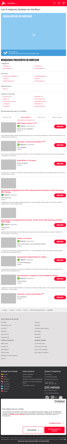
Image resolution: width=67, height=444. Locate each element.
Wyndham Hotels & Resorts (9, 355)
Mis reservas (48, 374)
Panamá (6, 381)
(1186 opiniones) (30, 126)
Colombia (6, 379)
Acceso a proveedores (41, 349)
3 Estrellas (6, 66)
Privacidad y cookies (29, 385)
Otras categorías (39, 68)
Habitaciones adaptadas (10, 76)
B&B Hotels (4, 343)
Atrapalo (4, 310)
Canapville (38, 337)
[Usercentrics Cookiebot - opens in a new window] (56, 401)
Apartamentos (7, 68)
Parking (5, 78)
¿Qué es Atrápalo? (28, 374)
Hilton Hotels (5, 352)
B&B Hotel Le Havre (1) (25, 123)
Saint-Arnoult (5, 334)
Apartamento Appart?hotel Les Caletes (31, 257)
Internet (37, 78)
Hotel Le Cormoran (24, 238)
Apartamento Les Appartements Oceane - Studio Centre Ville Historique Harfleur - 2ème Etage (32, 221)
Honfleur (3, 322)
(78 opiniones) (30, 241)
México (6, 391)
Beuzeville (37, 96)
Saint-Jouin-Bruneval (8, 101)
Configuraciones (55, 423)
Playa (4, 89)
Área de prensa (27, 377)
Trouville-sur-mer (6, 325)
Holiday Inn (4, 346)
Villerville (37, 325)
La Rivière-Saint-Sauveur (42, 328)
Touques (37, 322)
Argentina (6, 389)
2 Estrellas (37, 66)
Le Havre (5, 96)
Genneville (38, 331)
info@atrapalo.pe (53, 393)
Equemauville (5, 337)
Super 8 (3, 358)
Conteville (6, 106)
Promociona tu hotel (41, 346)
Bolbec (5, 99)
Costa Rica (7, 384)
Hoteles (12, 310)
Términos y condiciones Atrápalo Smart (32, 382)
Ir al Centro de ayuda (50, 377)
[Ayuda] (59, 3)
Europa (19, 310)
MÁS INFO (60, 126)
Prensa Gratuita (39, 81)
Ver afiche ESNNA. (44, 441)
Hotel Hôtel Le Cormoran (26, 160)
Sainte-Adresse (39, 99)
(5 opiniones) (13, 224)
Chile (5, 377)
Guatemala (7, 386)
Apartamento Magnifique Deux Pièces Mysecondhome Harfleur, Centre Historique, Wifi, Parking (32, 191)
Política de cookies (17, 414)
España (6, 374)
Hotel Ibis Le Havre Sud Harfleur (29, 142)
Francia (25, 310)
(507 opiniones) (30, 144)
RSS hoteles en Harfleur (42, 352)
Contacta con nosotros (51, 379)
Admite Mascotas (8, 81)
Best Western (5, 349)
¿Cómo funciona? (40, 343)
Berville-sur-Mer (39, 106)
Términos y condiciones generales (33, 379)
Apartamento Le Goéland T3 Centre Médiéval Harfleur (37, 276)
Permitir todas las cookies (54, 430)
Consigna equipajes (40, 76)
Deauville (3, 331)
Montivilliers (38, 104)
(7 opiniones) (13, 195)
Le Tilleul (5, 104)
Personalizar (33, 430)
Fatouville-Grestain (40, 101)
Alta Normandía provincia (37, 310)
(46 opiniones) (30, 278)
